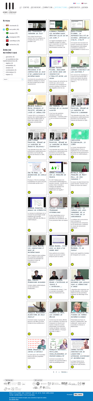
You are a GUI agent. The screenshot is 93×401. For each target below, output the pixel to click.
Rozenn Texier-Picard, (58, 73)
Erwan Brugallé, (36, 351)
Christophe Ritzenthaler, (78, 142)
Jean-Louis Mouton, (36, 249)
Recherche (36, 8)
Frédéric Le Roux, (57, 315)
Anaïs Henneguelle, (80, 70)
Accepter (70, 394)
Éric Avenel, (78, 212)
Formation (47, 8)
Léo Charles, (58, 108)
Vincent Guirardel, (57, 210)
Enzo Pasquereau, (36, 32)
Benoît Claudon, (58, 284)
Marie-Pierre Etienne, (80, 36)
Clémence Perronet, (58, 35)
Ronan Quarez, (58, 248)
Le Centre (24, 8)
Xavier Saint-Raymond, (77, 248)
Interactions (60, 8)
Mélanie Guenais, (36, 109)
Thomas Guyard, (80, 354)
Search (5, 79)
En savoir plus (13, 399)
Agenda (84, 8)
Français (78, 3)
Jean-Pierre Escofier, (79, 109)
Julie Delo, (80, 284)
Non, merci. (78, 394)
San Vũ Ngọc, (37, 175)
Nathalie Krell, (78, 176)
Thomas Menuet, (36, 72)
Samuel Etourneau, (57, 175)
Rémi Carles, (36, 281)
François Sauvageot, (58, 353)
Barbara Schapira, (37, 209)
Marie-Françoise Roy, (80, 315)
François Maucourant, (37, 315)
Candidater (74, 8)
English (85, 3)
